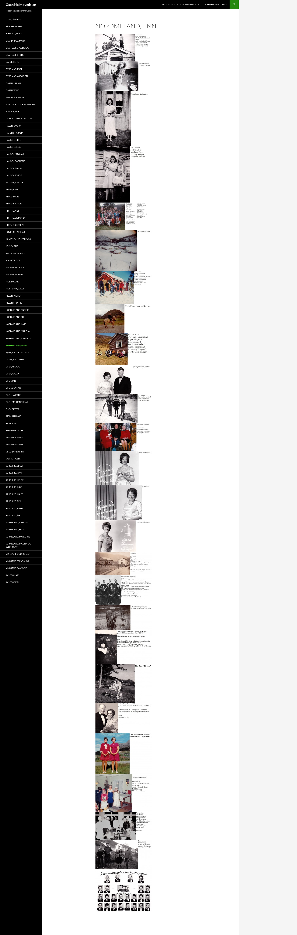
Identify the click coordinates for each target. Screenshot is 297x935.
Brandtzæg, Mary (15, 40)
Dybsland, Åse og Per (17, 76)
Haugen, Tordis (14, 175)
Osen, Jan (11, 381)
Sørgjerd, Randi (14, 508)
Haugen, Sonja (14, 168)
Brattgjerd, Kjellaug (17, 47)
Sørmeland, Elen (15, 529)
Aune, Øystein (13, 19)
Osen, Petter (12, 409)
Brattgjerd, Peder (15, 55)
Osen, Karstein (13, 395)
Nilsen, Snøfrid (14, 303)
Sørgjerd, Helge (14, 480)
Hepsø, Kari (12, 189)
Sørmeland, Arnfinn (17, 522)
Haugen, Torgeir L (15, 182)
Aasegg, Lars (12, 575)
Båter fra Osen (14, 26)
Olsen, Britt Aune (15, 359)
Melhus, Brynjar (15, 267)
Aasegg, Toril (13, 582)
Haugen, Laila (13, 147)
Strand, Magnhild (15, 444)
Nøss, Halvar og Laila (17, 352)
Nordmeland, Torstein (18, 338)
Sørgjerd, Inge (14, 487)
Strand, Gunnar (14, 430)
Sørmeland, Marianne (18, 536)
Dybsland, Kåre (14, 69)
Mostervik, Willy (15, 288)
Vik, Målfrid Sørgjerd (18, 554)
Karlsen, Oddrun (15, 253)
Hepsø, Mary (12, 196)
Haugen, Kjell (13, 140)
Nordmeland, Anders (17, 310)
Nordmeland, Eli (15, 317)
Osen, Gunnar (13, 388)
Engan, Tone (12, 90)
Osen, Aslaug (13, 366)
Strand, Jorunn (14, 437)
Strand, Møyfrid (15, 451)
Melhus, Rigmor (14, 274)
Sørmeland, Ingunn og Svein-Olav (18, 545)
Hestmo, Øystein (14, 225)
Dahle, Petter (13, 62)
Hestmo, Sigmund (15, 218)
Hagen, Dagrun (14, 126)
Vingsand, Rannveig (16, 568)
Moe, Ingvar (12, 281)
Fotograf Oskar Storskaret (21, 104)
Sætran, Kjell (13, 458)
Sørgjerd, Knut (14, 494)
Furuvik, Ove (12, 111)
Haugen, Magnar (15, 154)
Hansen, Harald (14, 132)
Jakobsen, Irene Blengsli (19, 239)
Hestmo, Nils (12, 211)
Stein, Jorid (12, 423)
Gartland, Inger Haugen (19, 118)
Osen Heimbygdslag (21, 4)
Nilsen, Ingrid (13, 296)
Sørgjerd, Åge (13, 515)
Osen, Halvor (13, 373)
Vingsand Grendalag (17, 561)
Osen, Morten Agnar (17, 402)
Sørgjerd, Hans (14, 473)
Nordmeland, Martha (18, 331)
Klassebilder (13, 260)
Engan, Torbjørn (15, 97)
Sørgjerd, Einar (14, 466)
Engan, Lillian (13, 83)
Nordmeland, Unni (16, 345)
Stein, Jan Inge (13, 416)
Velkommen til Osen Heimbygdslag (181, 4)
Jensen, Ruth (12, 246)
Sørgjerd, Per (13, 501)
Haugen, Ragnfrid (15, 161)
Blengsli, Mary (14, 33)
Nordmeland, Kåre (16, 324)
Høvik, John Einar (15, 232)
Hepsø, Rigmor (14, 203)
